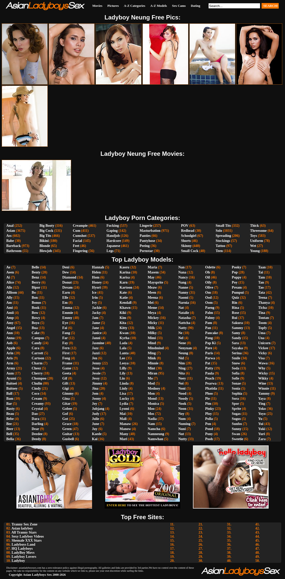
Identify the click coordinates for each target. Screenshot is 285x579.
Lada (123, 343)
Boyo (35, 323)
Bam (9, 398)
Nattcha (184, 323)
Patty (209, 368)
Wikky (263, 378)
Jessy (96, 378)
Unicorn (264, 343)
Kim (123, 318)
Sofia (235, 373)
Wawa (263, 363)
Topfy (262, 328)
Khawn (125, 308)
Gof (65, 414)
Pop (235, 272)
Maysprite (155, 282)
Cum (76, 231)
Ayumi (11, 378)
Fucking (112, 226)
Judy (96, 414)
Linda (124, 383)
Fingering (80, 251)
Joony (96, 398)
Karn (124, 282)
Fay (65, 343)
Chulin (37, 383)
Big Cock (46, 231)
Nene (182, 343)
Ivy (94, 303)
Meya (152, 313)
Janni (96, 338)
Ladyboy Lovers (24, 557)
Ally (9, 297)
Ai (8, 277)
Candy (37, 343)
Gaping (112, 231)
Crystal (37, 409)
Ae (8, 267)
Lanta (124, 353)
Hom (96, 277)
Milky (152, 333)
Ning (182, 368)
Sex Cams (179, 6)
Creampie (80, 226)
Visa (261, 358)
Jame (96, 323)
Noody (183, 398)
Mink (152, 358)
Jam (95, 318)
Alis (9, 287)
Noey (182, 378)
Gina (66, 398)
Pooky (236, 267)
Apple (10, 348)
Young (255, 251)
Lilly (123, 368)
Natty (182, 328)
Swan (236, 434)
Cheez (36, 368)
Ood (208, 297)
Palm (209, 313)
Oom (209, 303)
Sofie (235, 378)
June (95, 424)
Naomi (183, 297)
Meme (152, 308)
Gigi (65, 388)
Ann (9, 333)
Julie (95, 419)
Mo (150, 378)
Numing (184, 424)
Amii (10, 313)
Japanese (113, 246)
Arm (9, 363)
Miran (152, 373)
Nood (182, 393)
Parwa (210, 358)
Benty (36, 272)
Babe (10, 241)
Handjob (113, 236)
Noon (182, 409)
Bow (35, 313)
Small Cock (189, 251)
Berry (36, 282)
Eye (65, 323)
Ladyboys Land (23, 544)
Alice (10, 282)
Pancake (211, 333)
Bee (9, 424)
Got (65, 419)
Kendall (125, 303)
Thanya (264, 303)
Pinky (209, 409)
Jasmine (98, 343)
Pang (209, 338)
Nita (181, 373)
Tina (261, 313)
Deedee (37, 434)
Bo (34, 292)
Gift (65, 383)
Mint (151, 368)
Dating (195, 6)
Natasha (184, 318)
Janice (97, 333)
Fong (66, 358)
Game (66, 368)
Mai (123, 414)
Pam (208, 323)
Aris (9, 358)
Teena (262, 297)
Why (262, 368)
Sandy (236, 338)
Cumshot (80, 236)
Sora (235, 398)
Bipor (36, 287)
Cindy (36, 388)
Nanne (183, 287)
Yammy (264, 393)
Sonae (236, 383)
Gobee (67, 409)
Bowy (36, 318)
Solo (219, 231)
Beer (9, 429)
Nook (182, 404)
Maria (152, 267)
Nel (180, 338)
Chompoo (39, 378)
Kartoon (126, 287)
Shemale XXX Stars (27, 540)
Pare (208, 348)
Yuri (261, 434)
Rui (234, 318)
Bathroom (13, 251)
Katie (124, 297)
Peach (209, 378)
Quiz (235, 297)
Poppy (236, 277)
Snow (236, 363)
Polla (209, 419)
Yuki (261, 429)
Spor (235, 404)
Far (65, 338)
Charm (37, 363)
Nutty (182, 439)
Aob (9, 343)
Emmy (67, 318)
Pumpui (238, 292)
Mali (123, 419)
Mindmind (156, 348)
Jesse (96, 368)
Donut (67, 282)
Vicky (262, 353)
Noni (182, 388)
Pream (237, 287)
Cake (36, 333)
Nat (181, 308)
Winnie (263, 388)
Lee (122, 358)
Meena (153, 297)
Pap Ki (210, 343)
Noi (181, 383)
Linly (124, 388)
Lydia (124, 404)
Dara (35, 419)
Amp (10, 318)
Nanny (183, 292)
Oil (207, 277)
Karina (125, 272)
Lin (122, 378)
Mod (151, 383)
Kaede (97, 434)
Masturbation (150, 231)
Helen (96, 272)
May (151, 277)
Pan (208, 328)
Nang (182, 282)
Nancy (183, 277)
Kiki (123, 313)
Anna (10, 338)
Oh (207, 272)
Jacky (96, 313)
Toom (262, 323)
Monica (153, 404)
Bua (35, 328)
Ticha (262, 308)
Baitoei (11, 383)
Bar (9, 404)
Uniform (256, 241)
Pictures (113, 6)
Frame (67, 363)
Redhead (187, 231)
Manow (125, 429)
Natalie (183, 313)
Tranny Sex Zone (24, 524)
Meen (152, 292)
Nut (181, 434)
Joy (94, 404)
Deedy (36, 439)
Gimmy (68, 393)
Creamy (38, 404)
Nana (182, 272)
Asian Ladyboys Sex (37, 574)
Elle (65, 297)
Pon (208, 424)
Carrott (37, 353)
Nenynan (185, 348)
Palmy (210, 318)
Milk (151, 328)
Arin (9, 353)
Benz (35, 277)
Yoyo (262, 414)
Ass (9, 236)
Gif (64, 378)
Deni (65, 267)
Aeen (10, 272)
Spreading (223, 236)
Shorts (186, 241)
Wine (262, 383)
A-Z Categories (134, 6)
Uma (262, 333)
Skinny (186, 246)
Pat (207, 363)
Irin (95, 297)
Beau (10, 414)
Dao (35, 414)
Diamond (69, 277)
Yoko (262, 409)
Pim (208, 404)
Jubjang (98, 409)
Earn (66, 292)
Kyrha (124, 338)
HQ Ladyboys (22, 548)
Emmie (67, 313)
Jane (95, 328)
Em (65, 303)
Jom (95, 393)
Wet (253, 246)
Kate (123, 292)
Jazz (95, 348)
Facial (77, 241)
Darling (37, 424)
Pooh (209, 439)
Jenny (96, 363)
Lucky (124, 398)
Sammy (237, 328)
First (66, 353)
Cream (37, 398)
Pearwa (211, 383)
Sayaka (237, 348)
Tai (260, 272)
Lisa (123, 393)
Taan (262, 267)
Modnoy (154, 388)
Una (261, 338)
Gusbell (68, 439)
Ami (9, 308)
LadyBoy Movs (23, 553)
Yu (260, 419)
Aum (10, 373)
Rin (234, 303)
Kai (95, 439)
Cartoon (38, 358)
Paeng (210, 308)
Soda (235, 368)
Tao (261, 287)
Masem (153, 272)
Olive (209, 287)
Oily (208, 282)
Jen (94, 358)
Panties (145, 236)
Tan (261, 282)
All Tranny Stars (24, 532)
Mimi (152, 338)
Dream (67, 287)
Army (10, 368)
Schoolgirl (188, 236)
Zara (262, 439)
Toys (253, 236)
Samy (236, 333)
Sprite (236, 409)
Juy (95, 429)
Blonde (44, 246)
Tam (261, 277)
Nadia (152, 419)
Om (208, 292)
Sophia (237, 393)
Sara (235, 343)
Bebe (10, 419)
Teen (219, 251)
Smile (236, 358)
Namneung (156, 434)
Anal (10, 226)
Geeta (66, 373)
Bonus (36, 303)
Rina (235, 308)
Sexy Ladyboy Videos (28, 536)
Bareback (13, 246)
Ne (180, 333)
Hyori (96, 287)
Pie (207, 398)
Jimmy (97, 383)
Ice (94, 292)
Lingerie (146, 226)
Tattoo (220, 246)
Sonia (236, 388)
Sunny (236, 429)
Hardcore (113, 241)
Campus (38, 338)
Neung (183, 353)
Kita (123, 323)
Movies (97, 6)
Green (67, 429)
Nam (151, 424)
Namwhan (155, 439)
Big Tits (45, 236)
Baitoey (12, 388)
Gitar (66, 404)
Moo (151, 409)
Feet (76, 246)
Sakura (237, 323)
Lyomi (124, 409)
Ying (261, 404)
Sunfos (237, 424)
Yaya (262, 398)
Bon (35, 297)
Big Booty (46, 226)
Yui (261, 424)
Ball (9, 393)
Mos (151, 414)
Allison (11, 292)
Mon (151, 393)
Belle (35, 267)
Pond (209, 429)
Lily (123, 373)
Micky (152, 323)
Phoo (209, 393)
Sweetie (237, 439)
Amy (10, 323)
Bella (10, 439)
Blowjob (45, 251)
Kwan (124, 333)
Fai (64, 328)
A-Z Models (158, 6)
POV (184, 226)
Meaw (152, 287)
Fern (66, 348)
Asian (10, 231)
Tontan (263, 318)
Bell (9, 434)
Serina (237, 353)
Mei (151, 303)
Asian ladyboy (22, 528)
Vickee (263, 348)
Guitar (67, 434)
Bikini (44, 241)
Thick (254, 226)
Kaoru (124, 267)
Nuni (182, 429)
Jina (95, 388)
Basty (10, 409)
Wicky (263, 373)
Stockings (223, 241)
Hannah (98, 267)
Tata (261, 292)
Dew (65, 272)
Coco (35, 393)
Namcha (154, 429)
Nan (181, 267)
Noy (181, 414)
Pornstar (146, 251)
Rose (235, 313)
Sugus (236, 419)
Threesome (258, 231)
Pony (209, 434)
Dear (35, 429)
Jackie (97, 308)
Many (124, 434)
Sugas (236, 414)
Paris (209, 353)
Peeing (145, 246)
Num (182, 419)
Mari (123, 439)
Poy (235, 282)
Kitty (123, 328)
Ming (152, 353)
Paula (209, 373)
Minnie (153, 363)
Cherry (37, 373)
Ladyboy (18, 561)
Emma (67, 308)
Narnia (183, 303)
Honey (97, 282)
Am (9, 303)
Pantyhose (147, 241)
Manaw (125, 424)
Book (36, 308)
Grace (67, 424)
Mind (152, 343)
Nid (181, 358)
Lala (123, 348)
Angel (10, 328)
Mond (152, 398)
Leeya (124, 363)
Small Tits (223, 226)
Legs (109, 251)
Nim (181, 363)
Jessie (96, 373)
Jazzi (96, 353)
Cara (35, 348)
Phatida (211, 388)
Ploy (208, 414)
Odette (210, 267)
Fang (66, 333)
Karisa (125, 277)
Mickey (153, 318)
